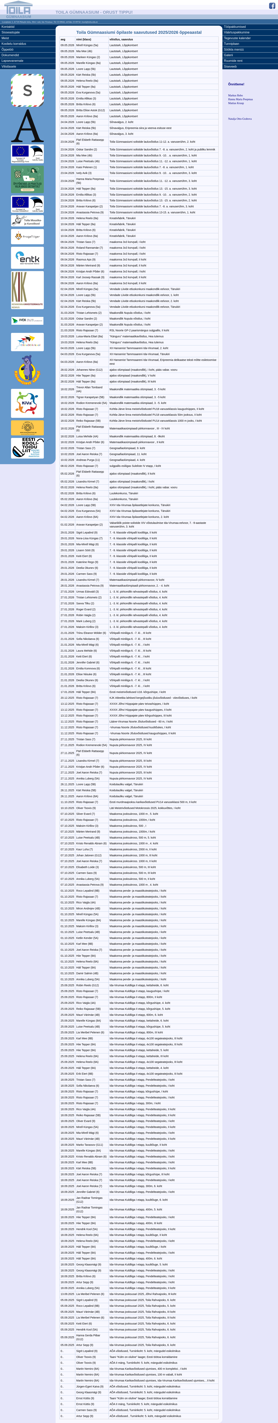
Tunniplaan (231, 43)
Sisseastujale (11, 32)
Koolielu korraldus (14, 43)
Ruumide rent (233, 60)
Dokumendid (10, 55)
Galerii (228, 55)
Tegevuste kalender (237, 38)
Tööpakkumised (235, 26)
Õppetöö (7, 49)
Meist (5, 38)
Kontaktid (8, 26)
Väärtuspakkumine (237, 32)
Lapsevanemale (12, 60)
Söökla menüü (234, 49)
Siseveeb (230, 66)
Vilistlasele (9, 66)
